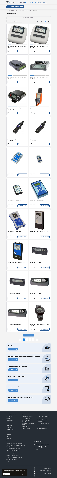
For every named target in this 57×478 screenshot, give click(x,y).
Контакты (8, 438)
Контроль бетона (26, 428)
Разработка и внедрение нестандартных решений (15, 446)
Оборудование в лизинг (12, 461)
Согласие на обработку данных (45, 471)
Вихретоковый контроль (42, 425)
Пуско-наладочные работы (12, 450)
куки (18, 470)
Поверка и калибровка (11, 452)
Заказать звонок (42, 2)
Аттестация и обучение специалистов (15, 453)
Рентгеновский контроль (27, 418)
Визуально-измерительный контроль (43, 417)
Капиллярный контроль (42, 419)
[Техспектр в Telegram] (32, 2)
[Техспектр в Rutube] (34, 476)
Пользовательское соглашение (46, 474)
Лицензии (8, 422)
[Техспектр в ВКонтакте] (30, 2)
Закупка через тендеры (11, 459)
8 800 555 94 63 (40, 441)
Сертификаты (9, 420)
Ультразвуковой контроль (28, 416)
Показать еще (29, 335)
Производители (10, 429)
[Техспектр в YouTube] (35, 472)
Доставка (8, 434)
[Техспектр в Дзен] (35, 474)
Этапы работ (9, 425)
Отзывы (8, 418)
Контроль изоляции (41, 421)
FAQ (7, 436)
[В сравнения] (11, 51)
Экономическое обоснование (13, 448)
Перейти (13, 349)
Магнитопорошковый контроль (27, 421)
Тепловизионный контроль (43, 423)
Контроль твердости (41, 430)
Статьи (8, 432)
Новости (8, 431)
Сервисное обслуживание (12, 455)
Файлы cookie (47, 468)
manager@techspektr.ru (42, 444)
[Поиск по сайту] (26, 2)
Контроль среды (25, 426)
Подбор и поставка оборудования (14, 443)
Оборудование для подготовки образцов (42, 427)
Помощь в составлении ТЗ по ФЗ (14, 457)
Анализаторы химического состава (28, 424)
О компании (9, 416)
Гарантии (8, 427)
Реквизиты (8, 423)
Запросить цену (22, 51)
